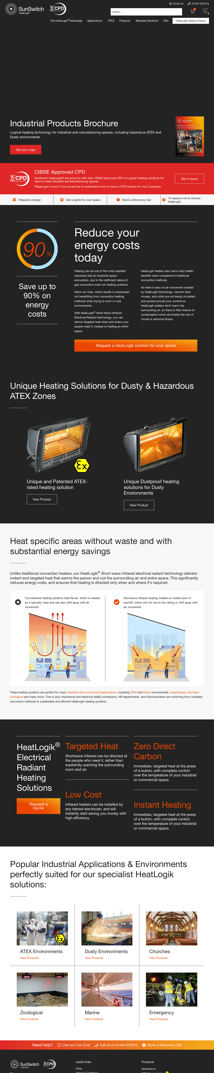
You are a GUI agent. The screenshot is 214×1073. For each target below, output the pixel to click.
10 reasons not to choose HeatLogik (184, 199)
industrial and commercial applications (91, 691)
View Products (29, 957)
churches (193, 691)
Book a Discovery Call (136, 199)
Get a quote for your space (83, 199)
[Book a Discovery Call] (118, 199)
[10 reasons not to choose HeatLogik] (164, 199)
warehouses (178, 691)
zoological (16, 696)
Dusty (146, 691)
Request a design (30, 199)
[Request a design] (14, 199)
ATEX (133, 691)
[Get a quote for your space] (62, 199)
